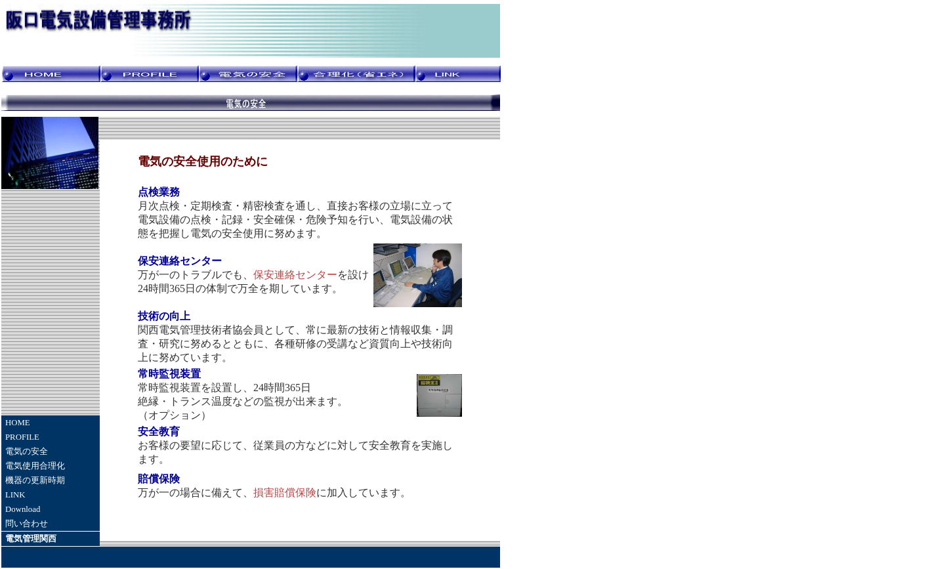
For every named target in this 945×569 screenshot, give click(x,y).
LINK (15, 494)
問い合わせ (26, 523)
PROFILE (22, 437)
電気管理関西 (30, 538)
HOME (17, 422)
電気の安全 (26, 451)
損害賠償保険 (284, 492)
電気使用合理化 (35, 466)
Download (22, 509)
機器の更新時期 (35, 480)
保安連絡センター (295, 274)
